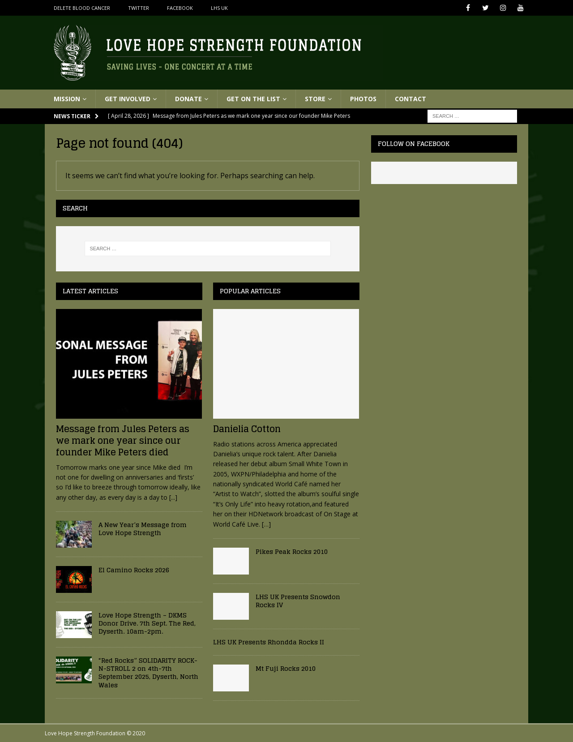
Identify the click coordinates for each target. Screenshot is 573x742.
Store (315, 98)
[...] (173, 497)
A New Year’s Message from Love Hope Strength (142, 528)
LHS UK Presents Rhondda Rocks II (268, 642)
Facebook (180, 7)
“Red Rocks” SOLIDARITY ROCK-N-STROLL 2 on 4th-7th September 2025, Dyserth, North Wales (148, 673)
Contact (410, 98)
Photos (363, 98)
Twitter (138, 7)
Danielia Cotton (247, 429)
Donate (188, 98)
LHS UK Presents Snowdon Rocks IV (298, 600)
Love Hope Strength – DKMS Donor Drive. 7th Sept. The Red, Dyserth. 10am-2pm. (147, 623)
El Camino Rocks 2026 (133, 569)
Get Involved (127, 98)
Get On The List (253, 98)
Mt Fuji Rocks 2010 (286, 668)
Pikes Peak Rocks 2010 (292, 551)
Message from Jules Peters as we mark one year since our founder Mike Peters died (122, 440)
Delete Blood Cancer (82, 7)
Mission (67, 98)
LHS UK (219, 7)
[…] (266, 524)
